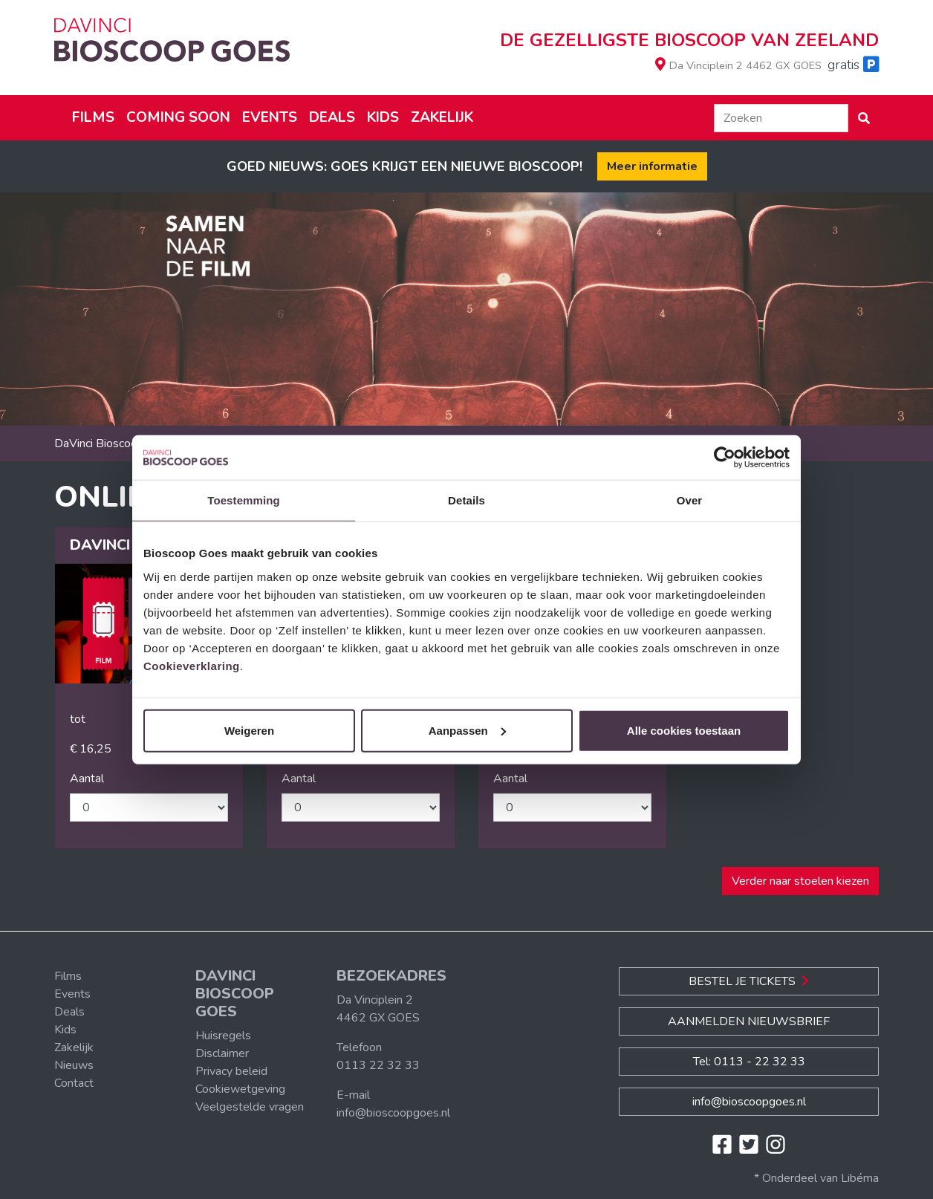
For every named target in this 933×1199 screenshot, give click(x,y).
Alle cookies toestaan (684, 730)
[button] (864, 118)
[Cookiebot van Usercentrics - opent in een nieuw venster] (725, 457)
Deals (332, 117)
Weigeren (249, 730)
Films (93, 117)
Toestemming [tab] (243, 500)
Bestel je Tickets (749, 981)
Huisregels (223, 1035)
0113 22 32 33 (378, 1065)
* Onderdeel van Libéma (816, 1178)
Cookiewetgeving (240, 1089)
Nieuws (74, 1065)
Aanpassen (467, 730)
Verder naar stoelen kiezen (800, 881)
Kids (383, 117)
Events (269, 117)
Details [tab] (466, 500)
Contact (74, 1083)
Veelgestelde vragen (249, 1107)
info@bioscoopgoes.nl (393, 1113)
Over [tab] (690, 500)
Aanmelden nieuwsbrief (749, 1021)
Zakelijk (442, 117)
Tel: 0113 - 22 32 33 (749, 1061)
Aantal (87, 778)
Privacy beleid (231, 1071)
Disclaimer (222, 1053)
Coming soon (178, 117)
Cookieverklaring (191, 665)
